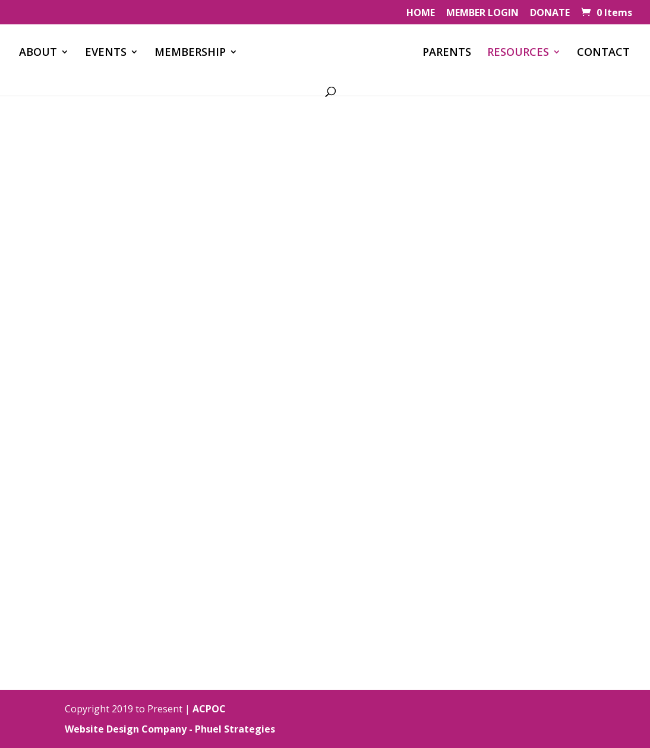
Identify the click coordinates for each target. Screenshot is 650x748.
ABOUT (38, 53)
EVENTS (106, 53)
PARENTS (446, 53)
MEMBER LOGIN (482, 13)
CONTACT (603, 53)
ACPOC (209, 708)
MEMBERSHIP (190, 53)
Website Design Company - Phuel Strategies (170, 729)
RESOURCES (518, 53)
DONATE (550, 13)
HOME (420, 13)
